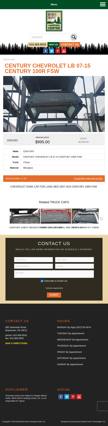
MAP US (53, 44)
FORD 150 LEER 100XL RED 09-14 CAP (55, 227)
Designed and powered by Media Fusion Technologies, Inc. (83, 421)
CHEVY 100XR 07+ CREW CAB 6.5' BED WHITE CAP (86, 227)
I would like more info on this (88, 178)
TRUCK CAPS (9, 60)
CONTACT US (70, 44)
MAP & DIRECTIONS (16, 343)
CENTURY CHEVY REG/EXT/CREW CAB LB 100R (24, 227)
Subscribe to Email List (55, 281)
